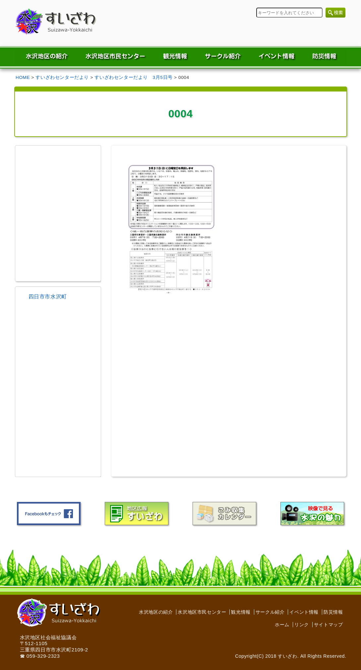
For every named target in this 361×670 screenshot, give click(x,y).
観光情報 (240, 612)
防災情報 (333, 612)
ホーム (282, 624)
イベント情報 (304, 612)
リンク (301, 624)
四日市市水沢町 (48, 296)
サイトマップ (328, 624)
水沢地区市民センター (202, 612)
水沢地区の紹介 (156, 612)
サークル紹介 (270, 612)
